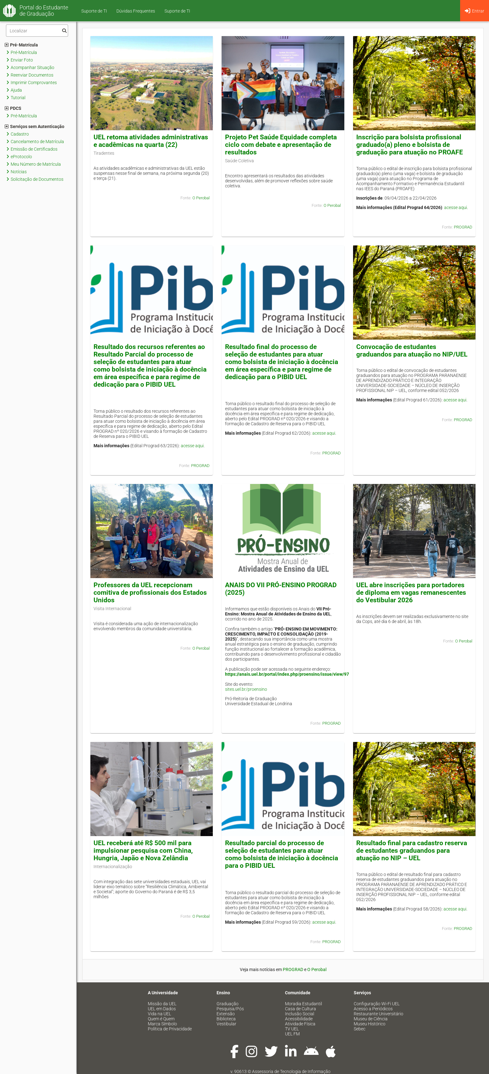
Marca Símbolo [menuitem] (162, 1023)
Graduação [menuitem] (228, 1003)
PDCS (13, 108)
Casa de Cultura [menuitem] (300, 1008)
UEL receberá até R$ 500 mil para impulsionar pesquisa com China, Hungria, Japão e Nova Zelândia (143, 850)
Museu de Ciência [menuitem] (371, 1018)
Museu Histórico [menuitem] (369, 1023)
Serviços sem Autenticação (34, 126)
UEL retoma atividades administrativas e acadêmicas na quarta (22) (151, 140)
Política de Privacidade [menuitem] (170, 1028)
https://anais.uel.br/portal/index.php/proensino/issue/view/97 (287, 674)
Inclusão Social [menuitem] (299, 1013)
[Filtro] (37, 30)
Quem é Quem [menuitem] (161, 1018)
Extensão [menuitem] (226, 1013)
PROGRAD (463, 227)
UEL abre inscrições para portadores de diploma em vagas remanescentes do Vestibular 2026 (411, 592)
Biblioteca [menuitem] (226, 1018)
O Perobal (201, 198)
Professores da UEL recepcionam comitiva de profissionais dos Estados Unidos (150, 592)
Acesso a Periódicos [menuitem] (373, 1008)
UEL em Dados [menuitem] (162, 1008)
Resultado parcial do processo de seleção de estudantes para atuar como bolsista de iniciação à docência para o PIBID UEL (281, 854)
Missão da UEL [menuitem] (162, 1003)
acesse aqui (455, 207)
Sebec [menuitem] (359, 1028)
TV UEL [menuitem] (292, 1028)
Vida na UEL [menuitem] (159, 1013)
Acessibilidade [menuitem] (299, 1018)
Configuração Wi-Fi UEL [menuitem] (377, 1003)
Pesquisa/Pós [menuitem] (230, 1008)
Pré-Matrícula (21, 44)
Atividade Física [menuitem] (300, 1023)
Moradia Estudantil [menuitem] (303, 1003)
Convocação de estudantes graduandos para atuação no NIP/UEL (411, 350)
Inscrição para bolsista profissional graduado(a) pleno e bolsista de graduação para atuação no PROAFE (409, 144)
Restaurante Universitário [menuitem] (378, 1013)
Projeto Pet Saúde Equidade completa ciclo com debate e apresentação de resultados (281, 144)
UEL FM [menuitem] (292, 1033)
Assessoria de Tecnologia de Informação (291, 1071)
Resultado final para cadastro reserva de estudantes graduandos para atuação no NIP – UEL (411, 850)
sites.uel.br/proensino (246, 689)
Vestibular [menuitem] (226, 1023)
